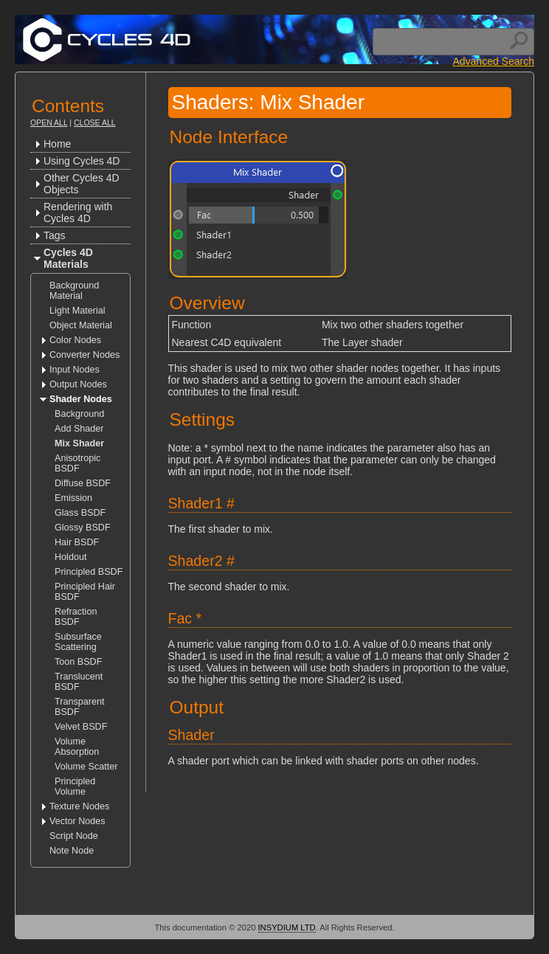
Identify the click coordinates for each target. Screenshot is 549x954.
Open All (48, 122)
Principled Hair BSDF (85, 591)
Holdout (70, 557)
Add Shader (79, 429)
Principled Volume (75, 786)
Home (57, 144)
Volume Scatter (86, 766)
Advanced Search (493, 61)
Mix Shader (79, 443)
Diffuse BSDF (83, 483)
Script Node (73, 836)
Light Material (77, 310)
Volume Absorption (77, 746)
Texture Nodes (79, 806)
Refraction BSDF (76, 616)
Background (79, 414)
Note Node (71, 851)
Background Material (74, 290)
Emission (73, 498)
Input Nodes (74, 369)
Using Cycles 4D (82, 161)
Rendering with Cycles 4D (78, 212)
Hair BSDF (77, 542)
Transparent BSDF (79, 707)
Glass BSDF (80, 513)
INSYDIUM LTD (287, 927)
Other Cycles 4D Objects (82, 184)
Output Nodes (78, 384)
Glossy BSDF (83, 527)
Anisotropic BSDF (77, 463)
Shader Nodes (80, 399)
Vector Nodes (77, 821)
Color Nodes (75, 340)
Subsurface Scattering (78, 642)
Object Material (80, 325)
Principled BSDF (88, 572)
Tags (55, 235)
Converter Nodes (84, 355)
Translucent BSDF (79, 681)
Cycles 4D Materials (68, 258)
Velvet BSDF (81, 727)
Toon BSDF (78, 662)
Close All (95, 122)
